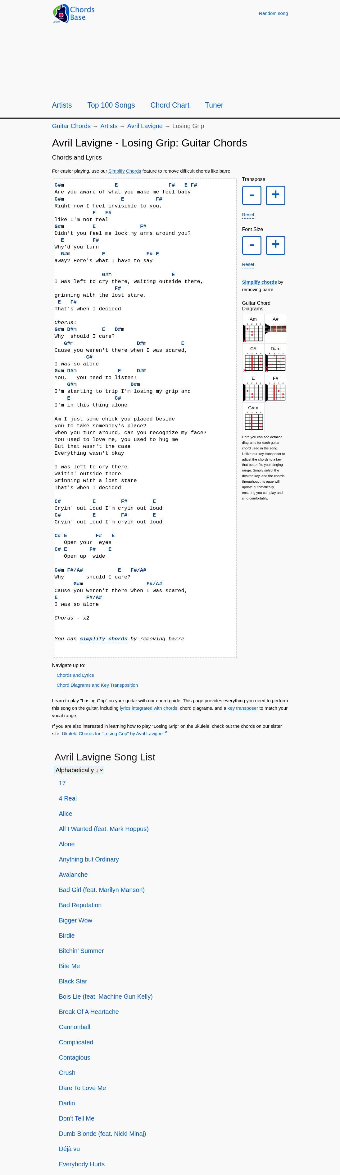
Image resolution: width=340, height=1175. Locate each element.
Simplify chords (259, 283)
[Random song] (273, 13)
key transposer (243, 708)
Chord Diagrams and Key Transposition (97, 685)
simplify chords (103, 639)
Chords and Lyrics (75, 675)
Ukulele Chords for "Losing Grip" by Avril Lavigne (112, 733)
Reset (248, 215)
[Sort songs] (79, 770)
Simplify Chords (124, 171)
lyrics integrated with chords (148, 708)
